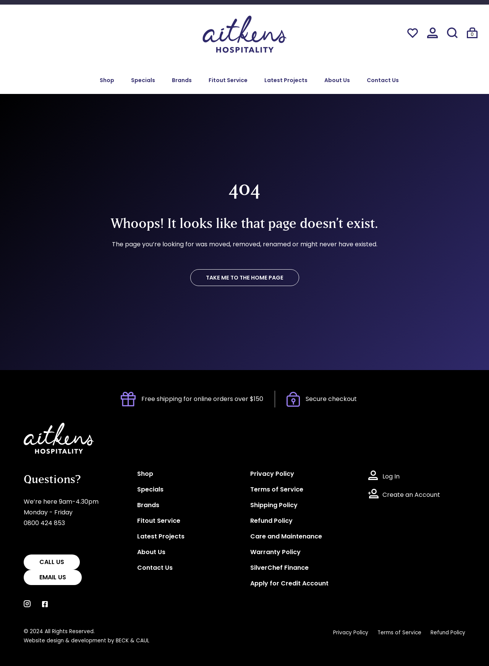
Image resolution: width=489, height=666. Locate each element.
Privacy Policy (272, 474)
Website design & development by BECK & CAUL (86, 641)
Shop (107, 81)
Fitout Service (228, 81)
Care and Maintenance (286, 537)
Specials (143, 81)
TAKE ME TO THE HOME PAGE (244, 278)
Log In (391, 477)
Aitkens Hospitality (51, 428)
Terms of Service (276, 490)
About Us (337, 81)
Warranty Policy (275, 553)
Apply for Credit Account (289, 584)
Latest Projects (286, 81)
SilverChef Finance (279, 568)
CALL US (51, 562)
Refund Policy (271, 521)
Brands (182, 81)
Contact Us (383, 81)
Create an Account (411, 495)
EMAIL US (52, 578)
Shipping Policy (274, 506)
